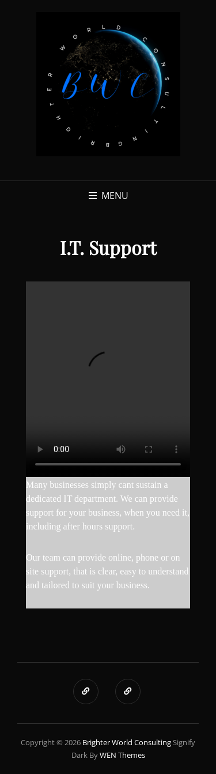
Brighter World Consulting (126, 742)
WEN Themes (122, 755)
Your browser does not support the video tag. (108, 379)
